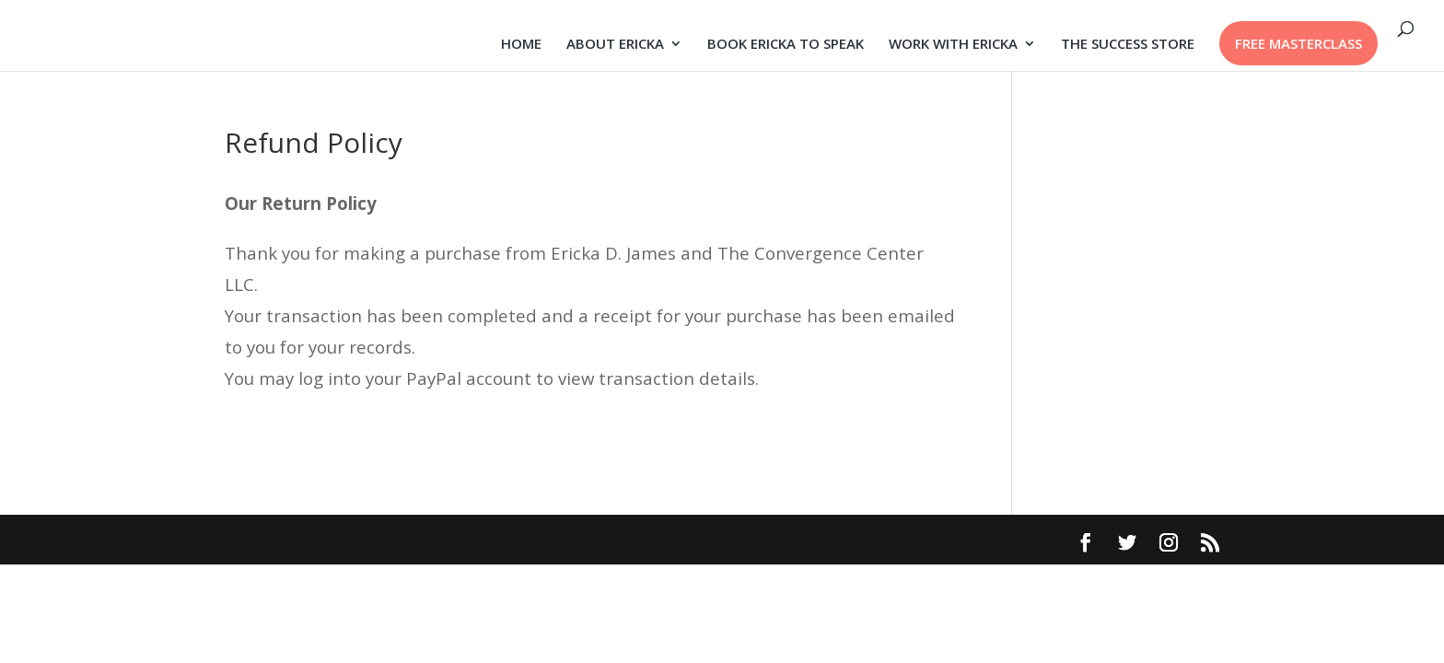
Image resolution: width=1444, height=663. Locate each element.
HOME (521, 44)
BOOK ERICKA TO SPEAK (785, 44)
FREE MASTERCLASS (1298, 43)
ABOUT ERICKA (615, 44)
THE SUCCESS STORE (1127, 44)
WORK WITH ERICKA (953, 44)
